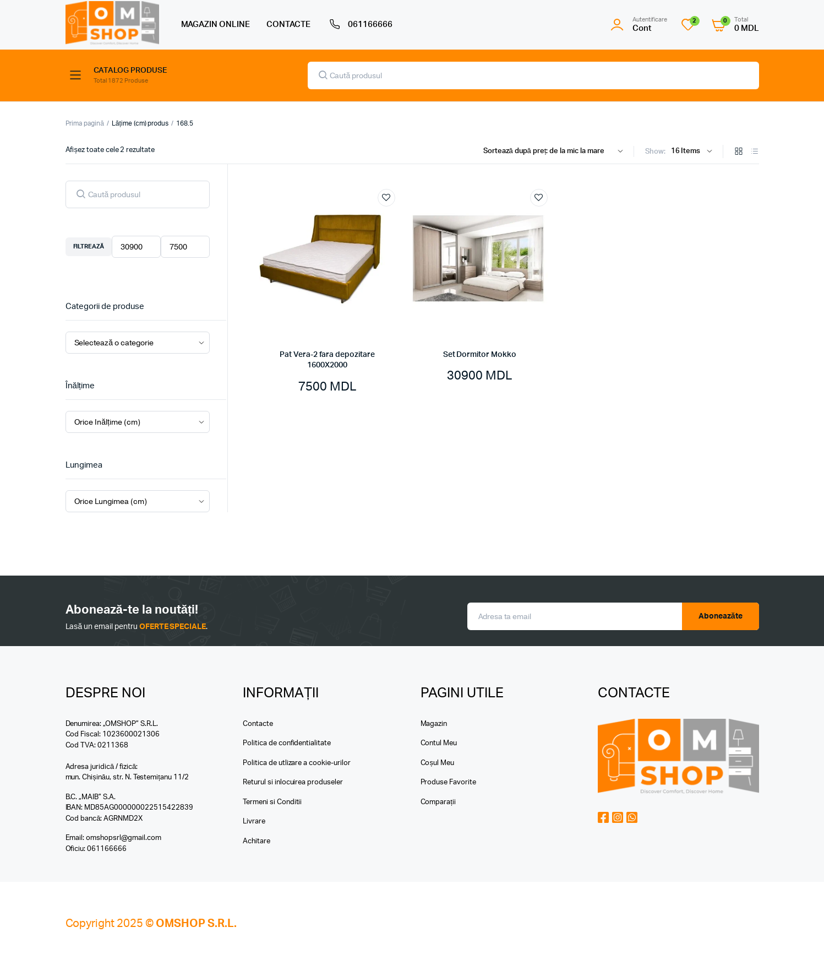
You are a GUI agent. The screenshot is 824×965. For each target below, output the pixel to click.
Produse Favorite (449, 782)
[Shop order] (555, 151)
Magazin (434, 724)
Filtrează (89, 246)
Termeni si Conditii (272, 802)
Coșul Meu (437, 763)
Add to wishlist (386, 198)
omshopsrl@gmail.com (123, 838)
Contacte (258, 724)
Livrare (254, 821)
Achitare (256, 841)
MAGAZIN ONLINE (215, 24)
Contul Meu (439, 743)
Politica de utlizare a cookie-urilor (297, 763)
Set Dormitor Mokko (479, 355)
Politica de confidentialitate (287, 743)
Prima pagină (85, 123)
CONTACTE (288, 24)
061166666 (359, 25)
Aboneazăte (721, 616)
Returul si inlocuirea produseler (293, 782)
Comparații (438, 802)
